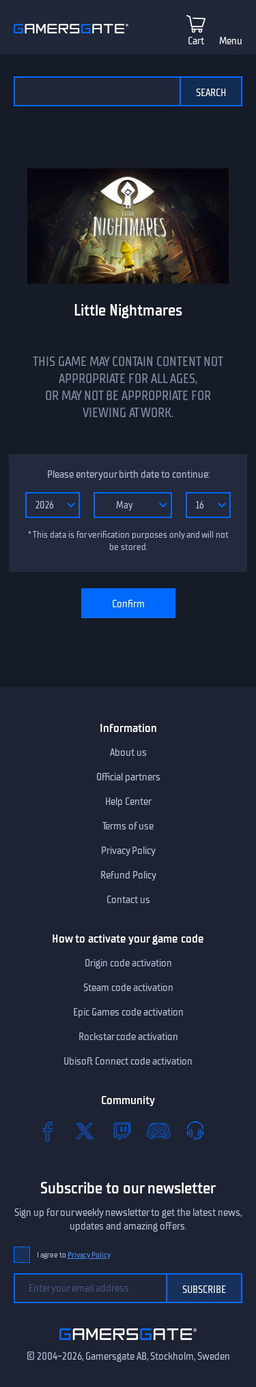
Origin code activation (128, 963)
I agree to (74, 1255)
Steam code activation (128, 987)
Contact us (128, 899)
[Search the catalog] (97, 91)
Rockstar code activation (128, 1036)
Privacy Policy (128, 850)
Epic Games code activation (128, 1012)
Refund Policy (128, 875)
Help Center (128, 801)
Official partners (128, 777)
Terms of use (128, 826)
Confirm (128, 604)
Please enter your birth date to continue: (128, 474)
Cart (196, 41)
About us (128, 752)
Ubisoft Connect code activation (128, 1061)
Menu (230, 41)
